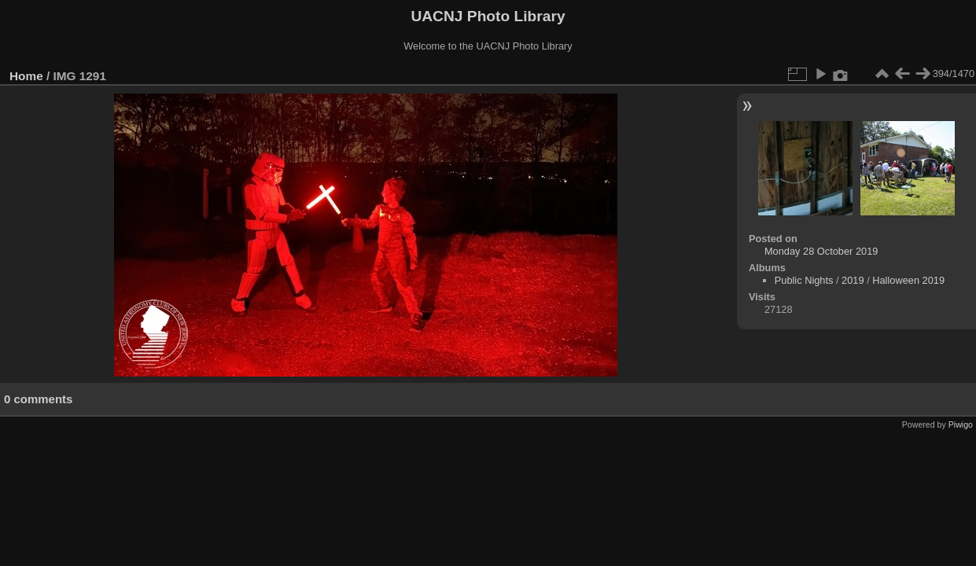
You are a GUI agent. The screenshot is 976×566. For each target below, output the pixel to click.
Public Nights (804, 280)
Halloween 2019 (908, 280)
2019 (853, 280)
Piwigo (960, 424)
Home (26, 76)
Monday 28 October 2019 (821, 251)
